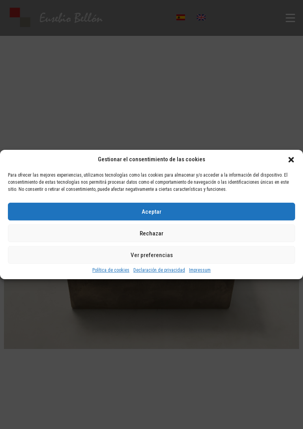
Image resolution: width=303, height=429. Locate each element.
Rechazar (151, 233)
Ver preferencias (152, 255)
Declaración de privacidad (159, 270)
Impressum (200, 270)
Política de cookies (110, 270)
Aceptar (151, 211)
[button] (291, 160)
